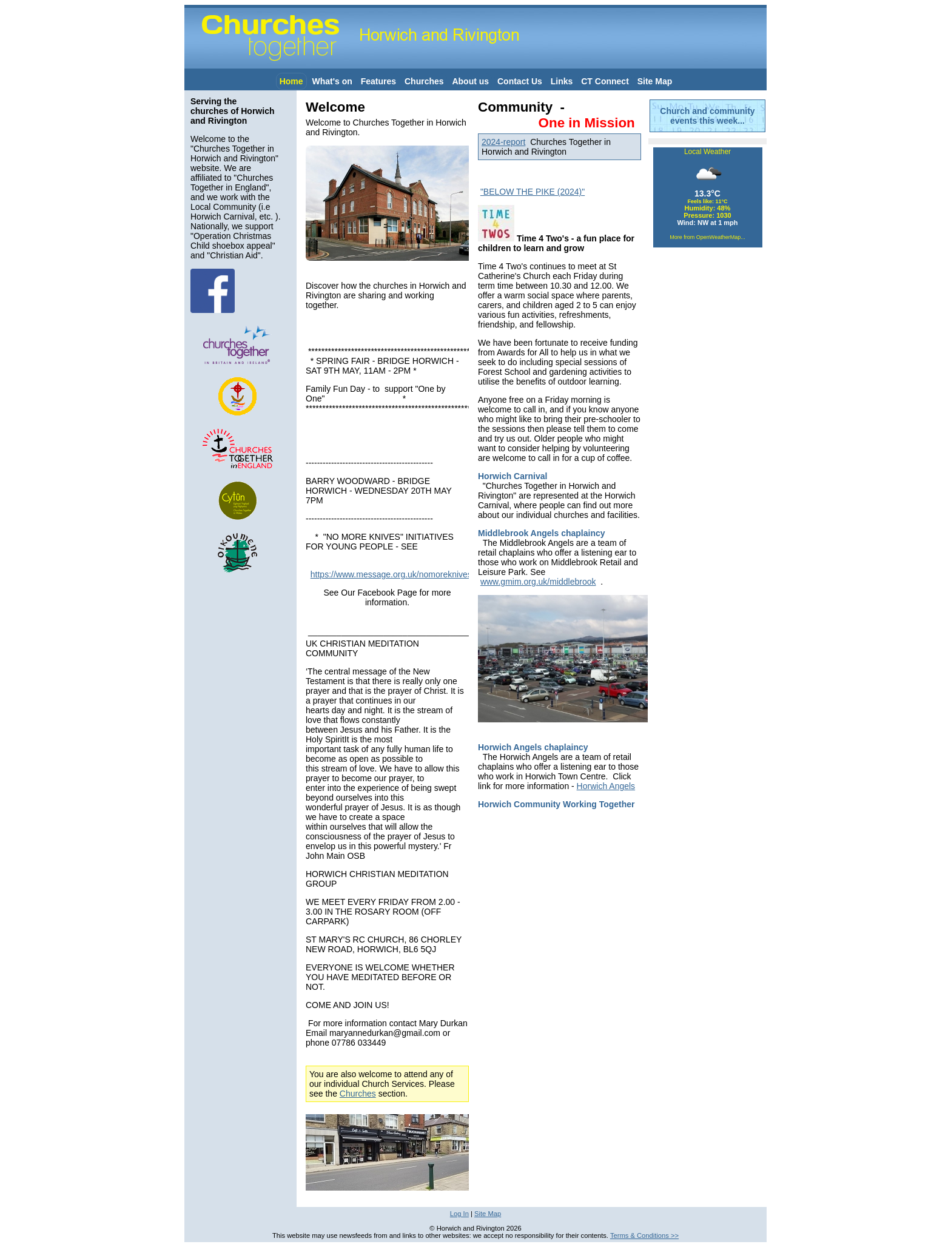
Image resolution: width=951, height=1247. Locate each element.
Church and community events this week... (707, 116)
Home (291, 81)
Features (378, 81)
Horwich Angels (606, 786)
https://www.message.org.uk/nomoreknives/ (394, 574)
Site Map (655, 81)
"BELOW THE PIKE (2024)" (532, 192)
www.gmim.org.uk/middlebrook (538, 582)
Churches (424, 81)
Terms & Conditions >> (644, 1235)
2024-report (503, 142)
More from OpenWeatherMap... (707, 237)
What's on (332, 81)
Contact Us (519, 81)
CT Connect (605, 81)
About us (470, 81)
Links (562, 81)
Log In (459, 1213)
